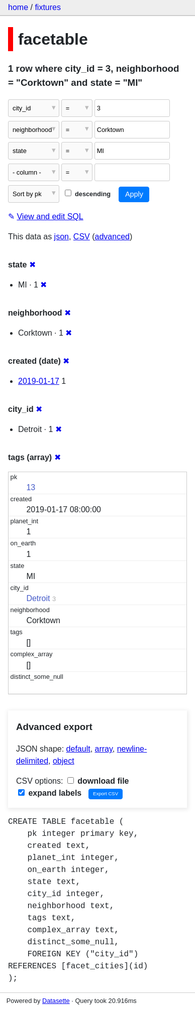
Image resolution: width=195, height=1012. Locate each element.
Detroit (38, 598)
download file (98, 781)
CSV (81, 236)
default (78, 749)
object (63, 761)
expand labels (49, 793)
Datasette (56, 1000)
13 (30, 487)
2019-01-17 (38, 381)
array (104, 749)
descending (88, 194)
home (18, 7)
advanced (112, 236)
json (61, 236)
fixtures (48, 7)
